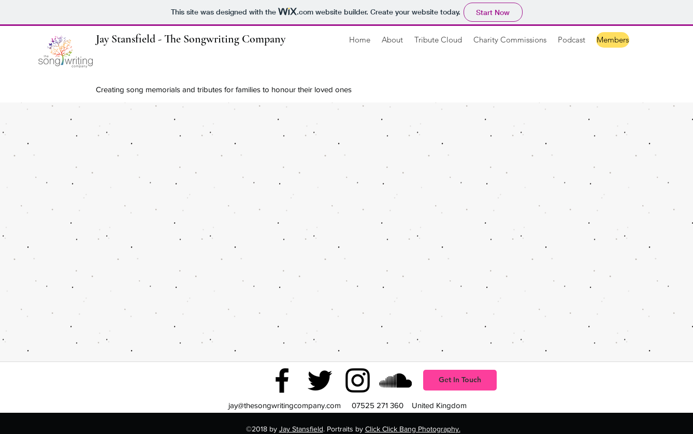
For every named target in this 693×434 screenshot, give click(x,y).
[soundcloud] (395, 380)
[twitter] (320, 380)
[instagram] (357, 380)
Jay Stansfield (301, 429)
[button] (438, 40)
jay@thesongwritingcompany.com (284, 405)
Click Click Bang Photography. (412, 429)
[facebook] (282, 380)
